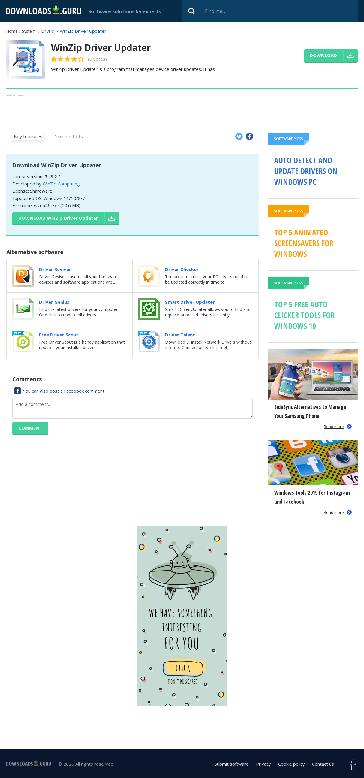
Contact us (323, 764)
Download (58, 218)
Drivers (47, 31)
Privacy (263, 764)
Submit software (232, 764)
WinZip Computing (61, 184)
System (28, 31)
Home (11, 31)
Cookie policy (291, 764)
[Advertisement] (162, 111)
